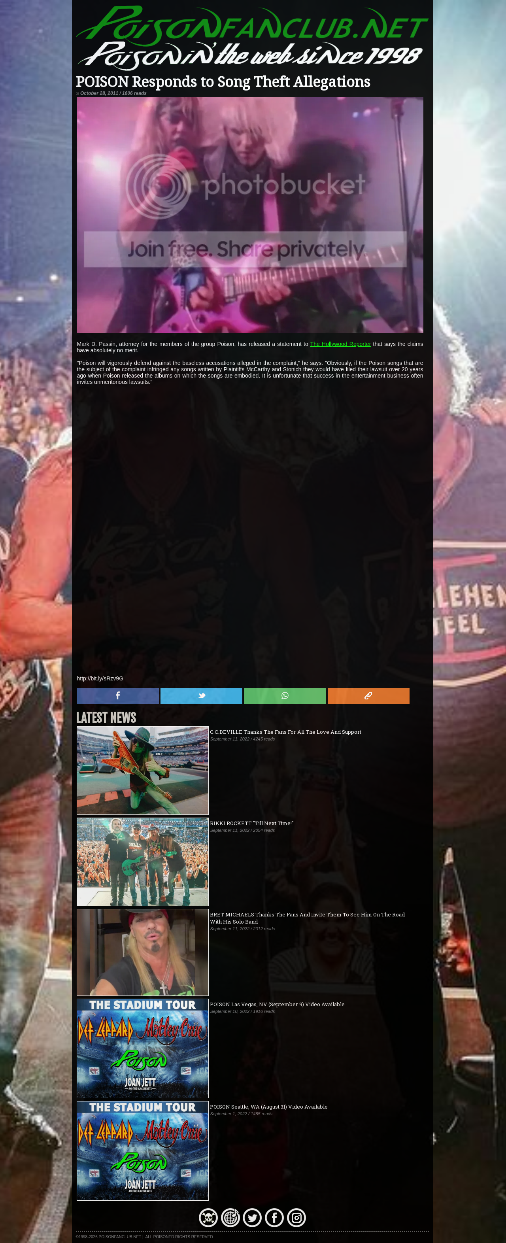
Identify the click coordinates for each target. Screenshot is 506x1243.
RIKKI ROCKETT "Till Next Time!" (252, 823)
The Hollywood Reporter (340, 344)
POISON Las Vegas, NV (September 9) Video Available (277, 1004)
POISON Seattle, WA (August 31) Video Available (269, 1106)
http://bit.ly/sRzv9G (100, 678)
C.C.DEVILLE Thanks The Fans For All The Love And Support (285, 731)
